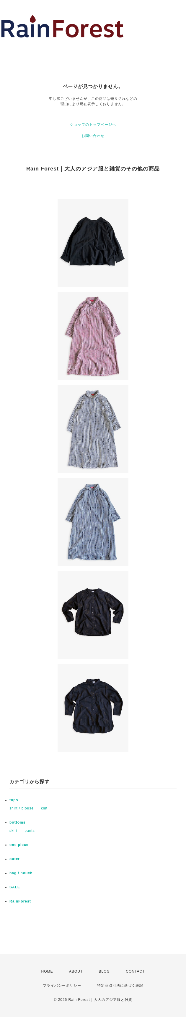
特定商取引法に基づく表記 (120, 985)
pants (30, 831)
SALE (14, 887)
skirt (13, 831)
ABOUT (76, 971)
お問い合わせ (93, 136)
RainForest (20, 901)
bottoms (17, 822)
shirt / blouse (21, 808)
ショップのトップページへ (93, 124)
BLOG (104, 971)
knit (44, 808)
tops (13, 800)
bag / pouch (20, 873)
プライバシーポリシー (62, 985)
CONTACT (135, 971)
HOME (47, 971)
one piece (18, 845)
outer (14, 859)
